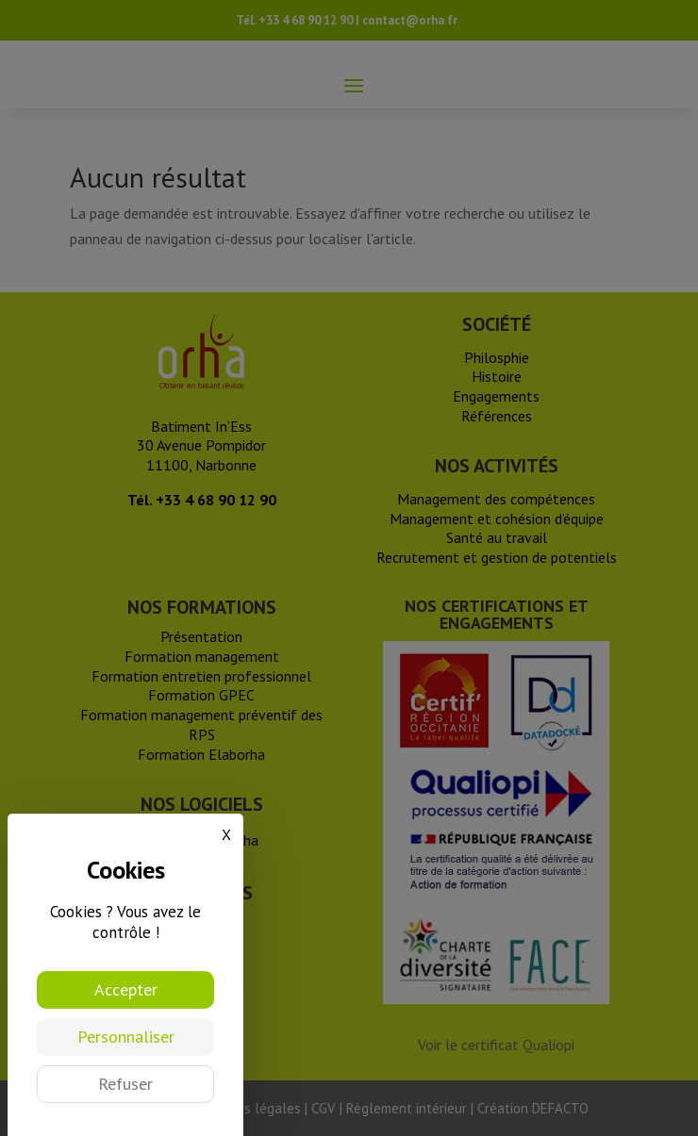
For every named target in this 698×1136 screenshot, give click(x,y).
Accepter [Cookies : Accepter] (126, 989)
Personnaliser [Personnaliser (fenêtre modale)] (125, 1036)
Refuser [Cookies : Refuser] (125, 1084)
